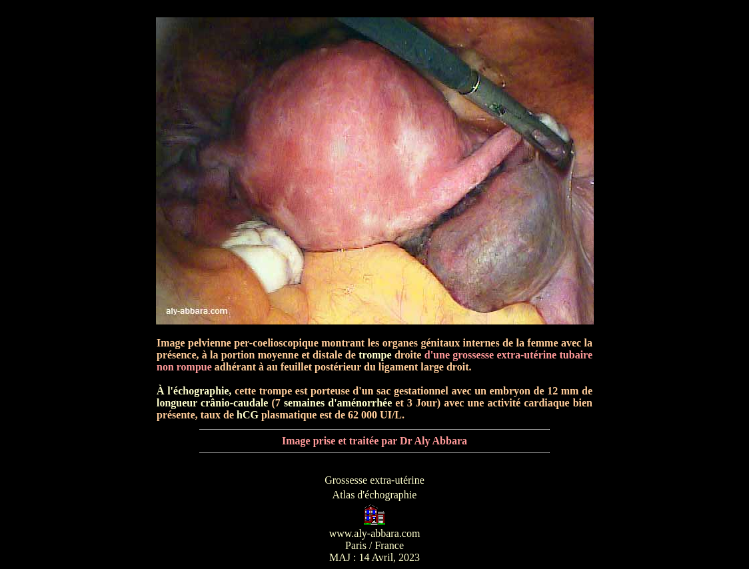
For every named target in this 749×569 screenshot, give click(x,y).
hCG (248, 414)
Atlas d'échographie (375, 494)
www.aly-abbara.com (374, 533)
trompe (375, 354)
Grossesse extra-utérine (374, 480)
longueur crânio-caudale (212, 402)
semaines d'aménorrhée (338, 402)
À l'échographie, (194, 390)
